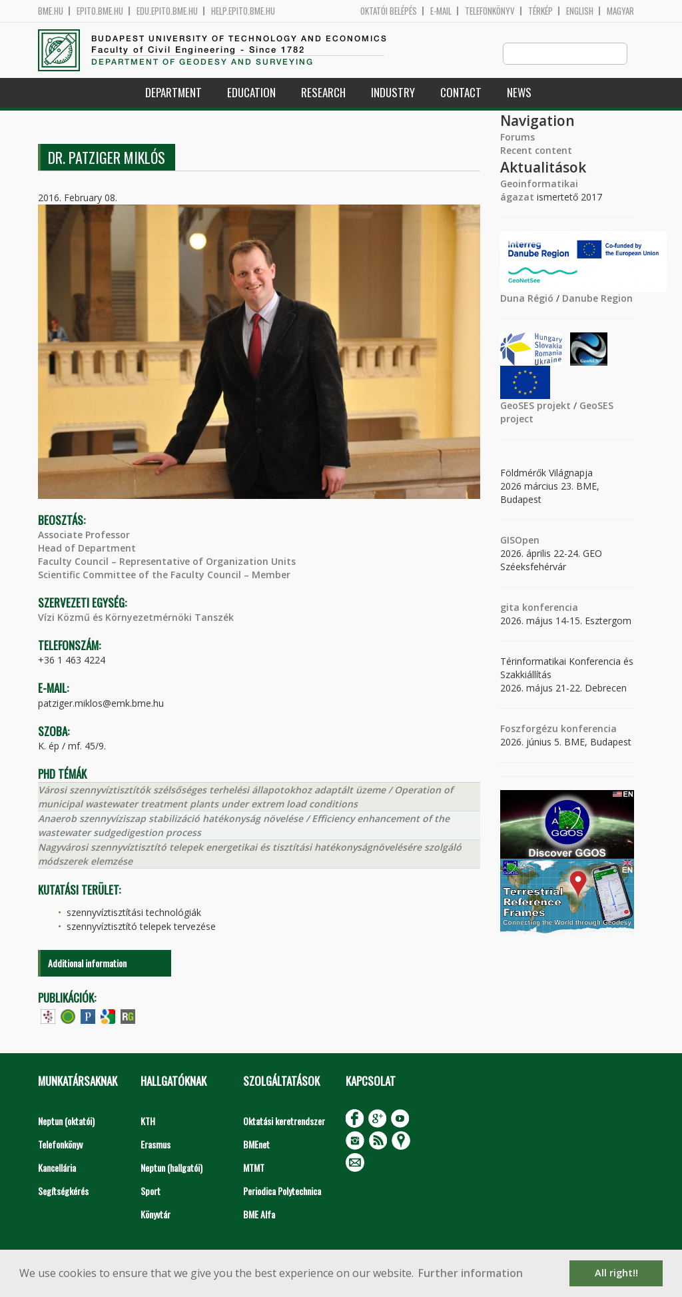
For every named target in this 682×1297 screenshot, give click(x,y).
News (519, 93)
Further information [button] (470, 1273)
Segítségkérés (63, 1191)
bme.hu (50, 11)
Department (173, 93)
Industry (393, 93)
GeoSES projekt (535, 406)
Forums (517, 137)
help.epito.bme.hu (243, 11)
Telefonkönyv (490, 11)
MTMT (253, 1168)
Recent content (536, 151)
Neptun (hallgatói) (171, 1168)
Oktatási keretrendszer (284, 1121)
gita (509, 608)
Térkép (540, 11)
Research (323, 93)
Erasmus (155, 1145)
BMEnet (256, 1145)
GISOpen (519, 540)
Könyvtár (155, 1215)
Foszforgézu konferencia (558, 729)
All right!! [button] (616, 1272)
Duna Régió (526, 298)
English (579, 11)
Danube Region (597, 298)
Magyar (620, 11)
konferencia (548, 608)
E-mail (441, 11)
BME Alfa (259, 1215)
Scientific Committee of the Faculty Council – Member (164, 575)
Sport (151, 1191)
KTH (148, 1121)
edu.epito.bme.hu (167, 11)
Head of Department (87, 548)
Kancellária (57, 1168)
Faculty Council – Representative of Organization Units (167, 562)
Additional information (87, 964)
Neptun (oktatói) (66, 1121)
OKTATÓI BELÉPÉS (388, 11)
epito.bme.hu (100, 11)
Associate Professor (84, 535)
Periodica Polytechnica (282, 1191)
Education (251, 93)
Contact (461, 93)
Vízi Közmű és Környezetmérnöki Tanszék (136, 618)
